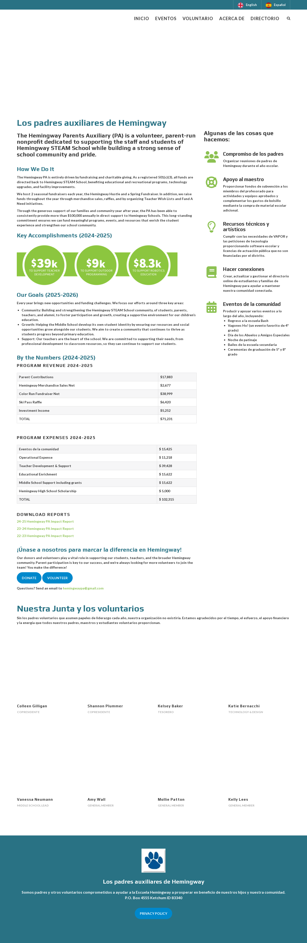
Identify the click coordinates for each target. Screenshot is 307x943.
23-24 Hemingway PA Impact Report (45, 528)
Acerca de (232, 18)
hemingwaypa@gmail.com (83, 588)
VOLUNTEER (57, 578)
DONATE (29, 578)
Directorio (265, 18)
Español (280, 5)
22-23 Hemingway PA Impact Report (45, 536)
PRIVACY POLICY (153, 913)
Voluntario (198, 18)
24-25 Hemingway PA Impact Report (45, 521)
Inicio (141, 18)
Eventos (166, 18)
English (251, 5)
